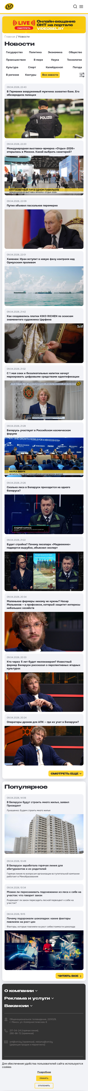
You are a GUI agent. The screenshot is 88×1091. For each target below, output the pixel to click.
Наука (55, 59)
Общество (75, 52)
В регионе (12, 74)
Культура (12, 67)
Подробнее (44, 1072)
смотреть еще (64, 774)
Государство (14, 52)
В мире (38, 59)
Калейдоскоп (54, 67)
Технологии (74, 59)
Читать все (68, 976)
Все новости (50, 74)
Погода (77, 67)
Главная (10, 37)
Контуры (30, 74)
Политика (35, 52)
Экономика (55, 52)
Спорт (32, 67)
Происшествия (16, 59)
